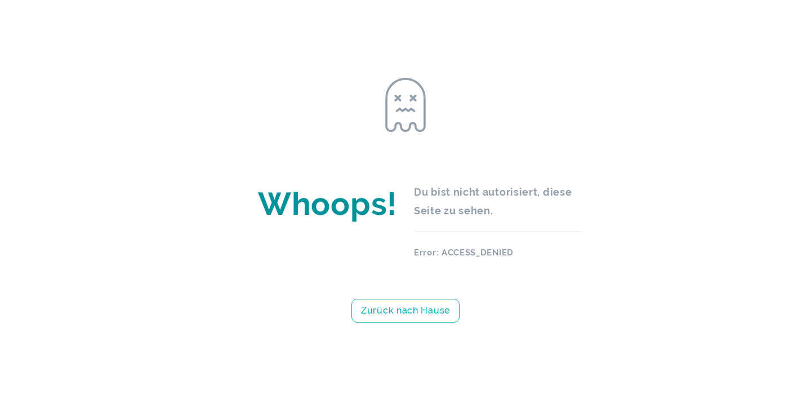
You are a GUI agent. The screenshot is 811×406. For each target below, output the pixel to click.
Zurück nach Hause (405, 310)
